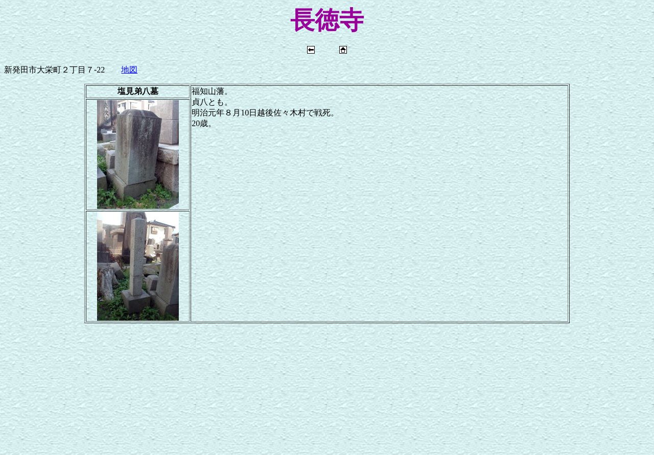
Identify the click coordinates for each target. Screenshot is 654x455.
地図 (129, 69)
